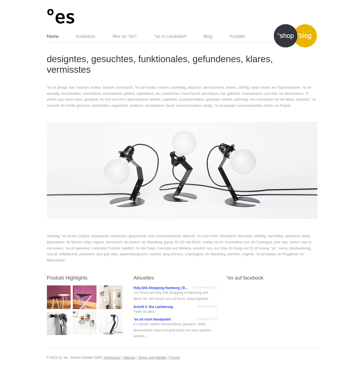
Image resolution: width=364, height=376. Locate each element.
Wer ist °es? (125, 36)
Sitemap (129, 358)
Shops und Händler (152, 358)
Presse (175, 358)
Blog (208, 36)
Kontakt (237, 36)
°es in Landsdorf (170, 36)
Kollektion (85, 36)
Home (53, 36)
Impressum (112, 358)
